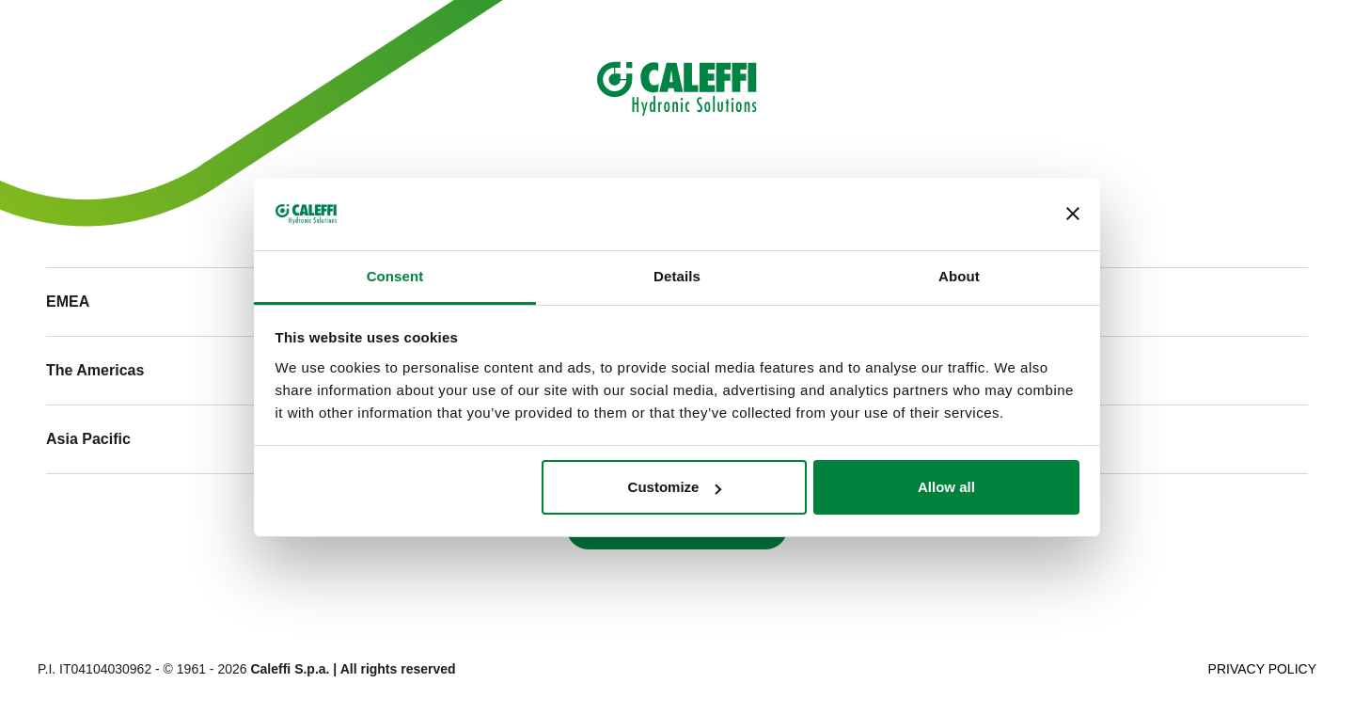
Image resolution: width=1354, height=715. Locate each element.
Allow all (946, 487)
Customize (675, 487)
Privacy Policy (1262, 668)
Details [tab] (677, 276)
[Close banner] (1072, 214)
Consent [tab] (395, 276)
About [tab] (959, 276)
